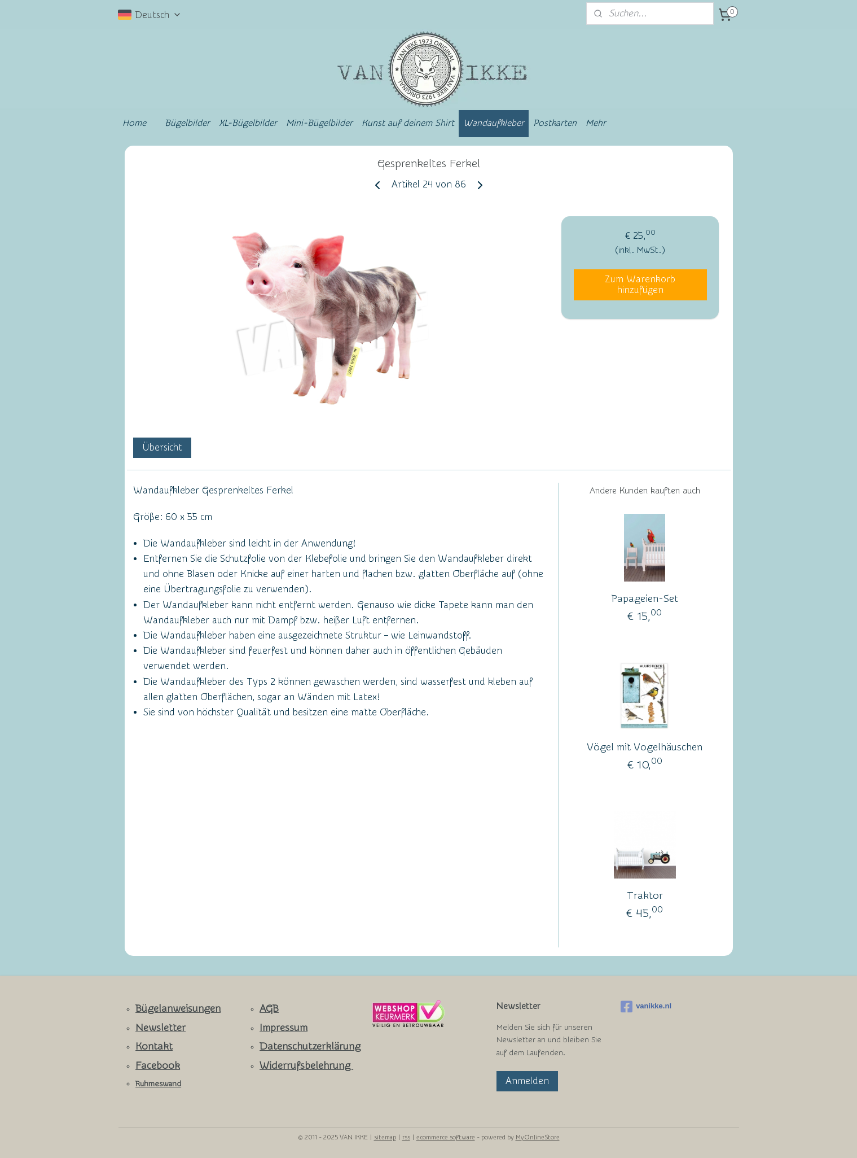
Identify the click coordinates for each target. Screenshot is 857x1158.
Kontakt (154, 1046)
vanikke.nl (646, 1006)
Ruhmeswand (158, 1084)
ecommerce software (445, 1137)
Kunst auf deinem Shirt (408, 123)
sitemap (385, 1137)
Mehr (596, 123)
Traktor (644, 896)
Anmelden (527, 1081)
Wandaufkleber (493, 123)
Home (134, 123)
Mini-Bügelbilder (319, 123)
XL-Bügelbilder (248, 123)
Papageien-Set (644, 599)
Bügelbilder (187, 123)
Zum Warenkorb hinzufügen (640, 284)
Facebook (157, 1066)
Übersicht (162, 447)
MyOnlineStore (538, 1137)
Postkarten (555, 123)
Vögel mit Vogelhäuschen (644, 747)
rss (406, 1137)
